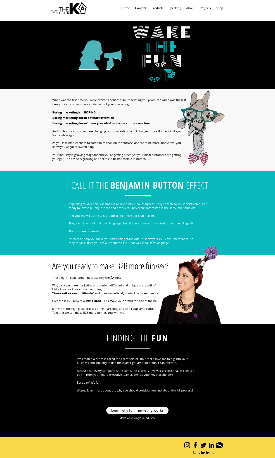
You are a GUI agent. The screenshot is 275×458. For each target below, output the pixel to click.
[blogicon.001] (219, 445)
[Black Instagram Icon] (187, 445)
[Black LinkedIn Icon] (211, 445)
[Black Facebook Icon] (195, 445)
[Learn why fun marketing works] (137, 410)
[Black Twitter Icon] (203, 445)
